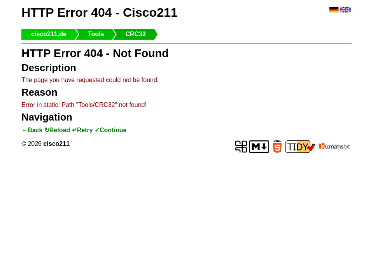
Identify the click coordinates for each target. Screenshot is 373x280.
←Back (31, 130)
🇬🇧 (345, 10)
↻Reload (57, 130)
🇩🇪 (334, 10)
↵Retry (82, 130)
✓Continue (110, 130)
